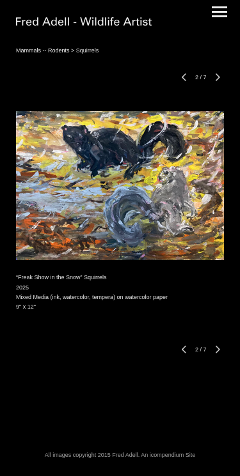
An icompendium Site (168, 455)
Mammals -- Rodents (43, 50)
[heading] (84, 23)
